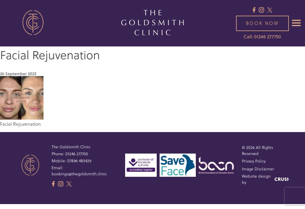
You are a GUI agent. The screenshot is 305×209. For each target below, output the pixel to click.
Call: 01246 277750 (262, 36)
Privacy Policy (254, 161)
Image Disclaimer (258, 169)
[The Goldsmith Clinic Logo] (152, 23)
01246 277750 (76, 154)
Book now (262, 23)
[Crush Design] (282, 179)
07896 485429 (79, 161)
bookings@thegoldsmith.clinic (79, 174)
